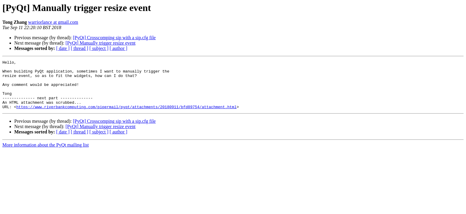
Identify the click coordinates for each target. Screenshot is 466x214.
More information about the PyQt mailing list (45, 154)
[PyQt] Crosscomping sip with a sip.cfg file (114, 37)
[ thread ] (79, 48)
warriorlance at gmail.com (53, 22)
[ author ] (118, 48)
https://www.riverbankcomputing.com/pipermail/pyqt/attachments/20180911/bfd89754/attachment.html (126, 116)
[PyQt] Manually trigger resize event (100, 42)
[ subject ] (98, 48)
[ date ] (63, 48)
